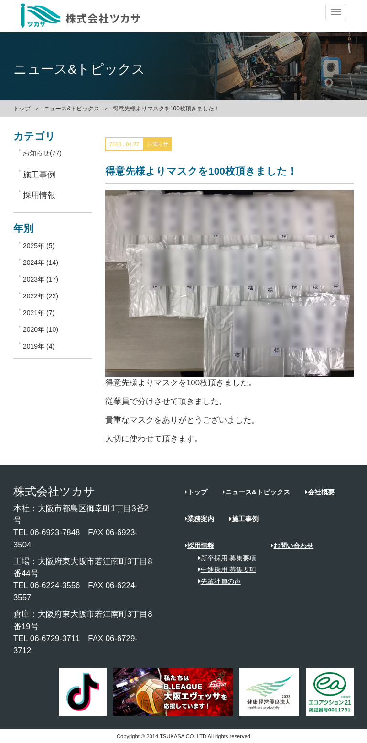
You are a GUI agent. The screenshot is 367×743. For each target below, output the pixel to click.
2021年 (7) (38, 313)
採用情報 (199, 545)
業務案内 (199, 519)
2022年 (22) (40, 296)
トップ (22, 108)
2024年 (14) (40, 262)
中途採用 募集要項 (224, 569)
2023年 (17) (40, 279)
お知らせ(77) (42, 153)
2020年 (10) (40, 329)
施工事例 (244, 519)
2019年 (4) (38, 346)
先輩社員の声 (216, 581)
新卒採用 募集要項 (224, 558)
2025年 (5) (38, 246)
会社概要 (320, 492)
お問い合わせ (292, 545)
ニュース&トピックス (71, 108)
